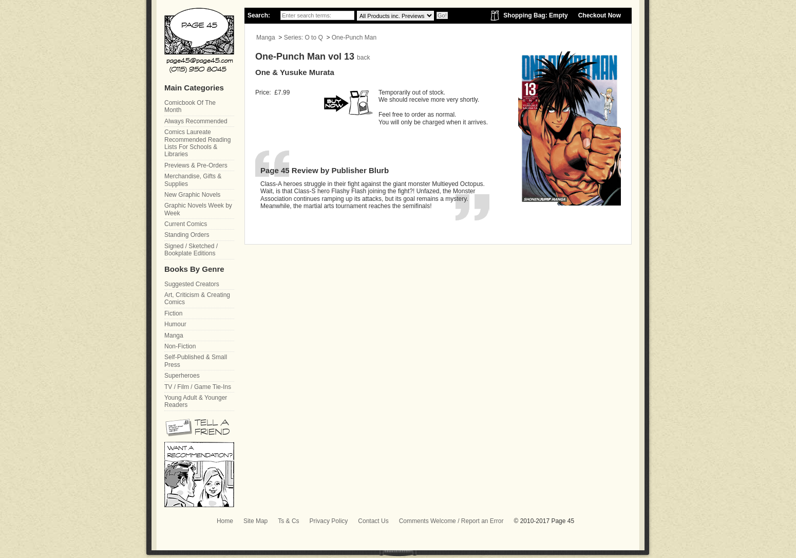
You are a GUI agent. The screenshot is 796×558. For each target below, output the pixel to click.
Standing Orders (186, 234)
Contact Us (373, 521)
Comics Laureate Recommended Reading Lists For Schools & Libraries (197, 143)
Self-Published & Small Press (195, 361)
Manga (265, 37)
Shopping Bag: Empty (535, 15)
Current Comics (185, 224)
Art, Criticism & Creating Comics (197, 298)
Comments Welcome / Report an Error (451, 521)
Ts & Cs (288, 521)
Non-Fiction (180, 346)
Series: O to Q (303, 37)
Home (225, 521)
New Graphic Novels (192, 194)
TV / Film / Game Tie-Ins (197, 386)
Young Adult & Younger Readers (195, 401)
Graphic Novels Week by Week (198, 209)
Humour (175, 324)
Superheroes (182, 375)
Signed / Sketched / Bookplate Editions (191, 250)
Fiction (173, 313)
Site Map (255, 521)
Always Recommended (196, 121)
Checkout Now (599, 15)
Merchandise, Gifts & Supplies (192, 180)
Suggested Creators (191, 284)
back (363, 57)
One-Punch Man (354, 37)
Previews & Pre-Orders (196, 165)
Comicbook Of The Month (190, 106)
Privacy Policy (329, 521)
